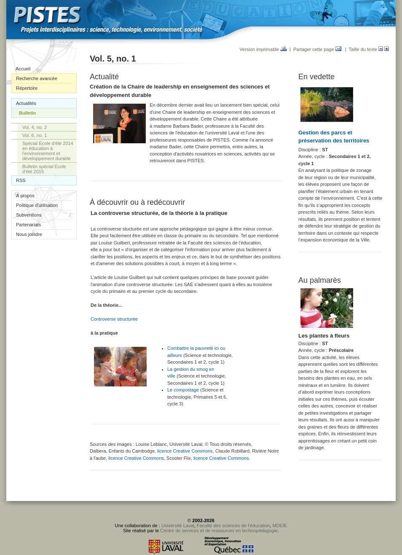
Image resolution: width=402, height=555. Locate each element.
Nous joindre (29, 234)
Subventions (29, 214)
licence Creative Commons (184, 450)
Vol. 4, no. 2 (34, 127)
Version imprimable (263, 49)
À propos (25, 195)
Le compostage (183, 389)
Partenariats (28, 224)
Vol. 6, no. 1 (34, 135)
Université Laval (177, 525)
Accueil (23, 68)
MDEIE (280, 525)
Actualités (26, 103)
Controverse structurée (114, 319)
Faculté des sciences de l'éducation (233, 525)
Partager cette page (317, 49)
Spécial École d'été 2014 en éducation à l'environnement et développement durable (47, 151)
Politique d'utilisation (37, 205)
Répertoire (27, 88)
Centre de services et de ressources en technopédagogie (219, 530)
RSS (21, 180)
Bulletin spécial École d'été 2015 (44, 169)
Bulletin (27, 112)
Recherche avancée (36, 78)
